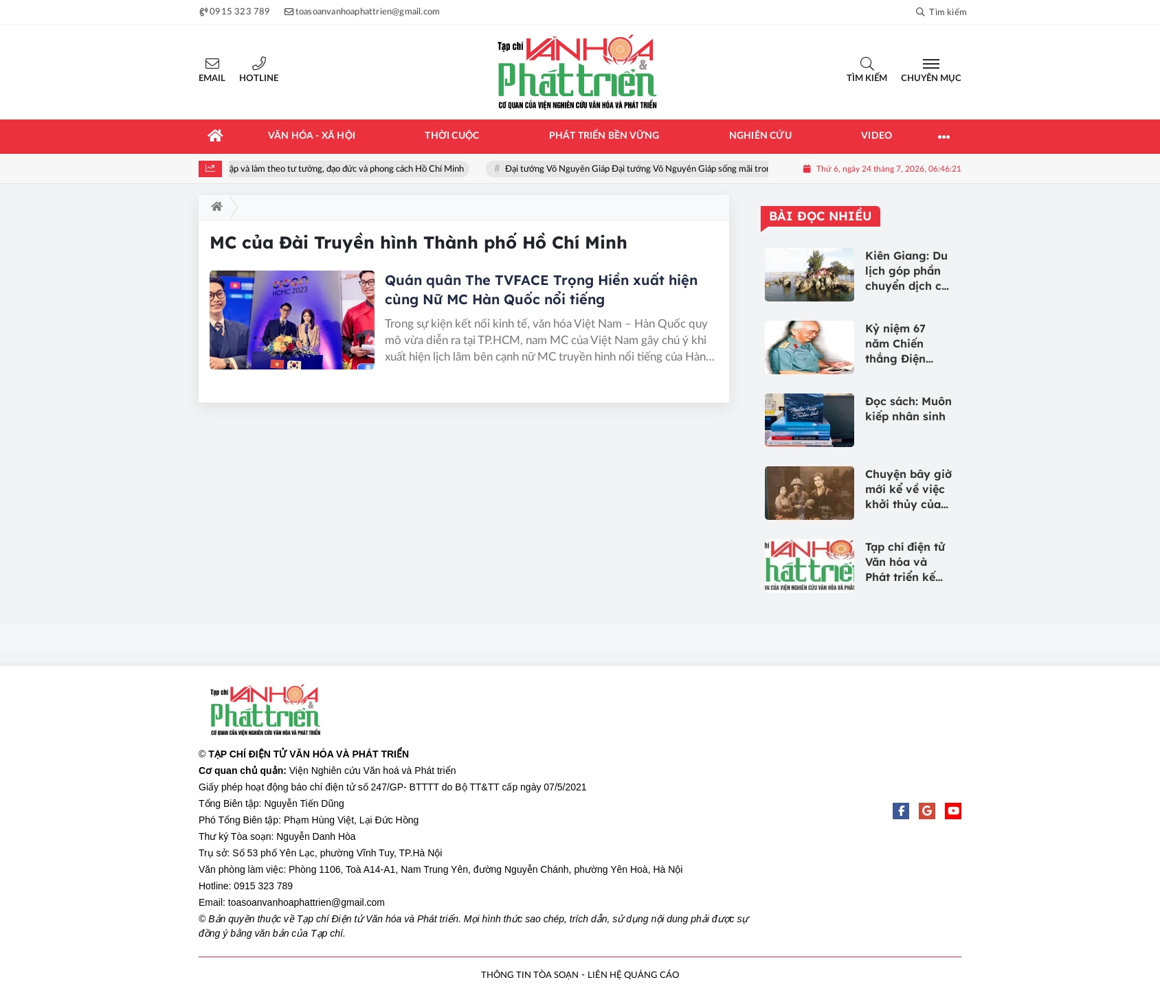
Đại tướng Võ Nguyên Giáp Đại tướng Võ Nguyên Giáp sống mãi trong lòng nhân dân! (679, 169)
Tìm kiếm (867, 78)
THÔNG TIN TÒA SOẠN (530, 975)
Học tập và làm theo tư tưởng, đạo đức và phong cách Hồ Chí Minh (345, 169)
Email (212, 78)
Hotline (258, 78)
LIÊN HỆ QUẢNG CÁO (633, 975)
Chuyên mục (931, 78)
